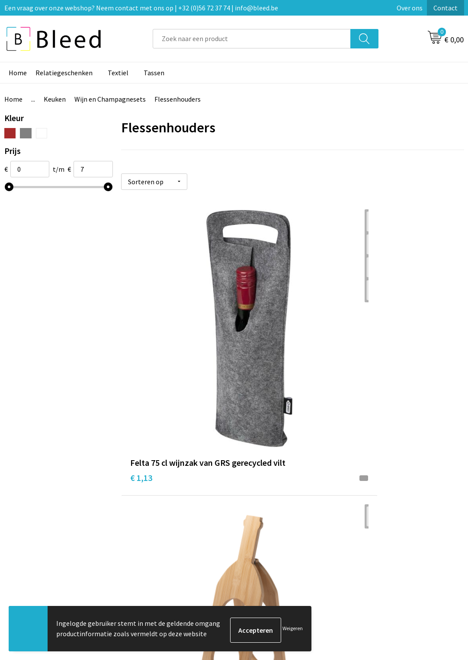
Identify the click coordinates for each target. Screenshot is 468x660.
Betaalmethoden (270, 526)
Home (18, 72)
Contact (445, 7)
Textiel (118, 72)
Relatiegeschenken (64, 72)
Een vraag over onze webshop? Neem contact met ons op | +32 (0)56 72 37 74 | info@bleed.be (141, 7)
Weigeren (292, 630)
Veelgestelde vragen (161, 513)
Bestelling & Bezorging (279, 513)
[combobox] (252, 38)
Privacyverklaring (384, 526)
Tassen (154, 72)
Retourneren (264, 539)
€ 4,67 (255, 332)
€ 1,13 (141, 345)
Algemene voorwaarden (394, 499)
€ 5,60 (370, 332)
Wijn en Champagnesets (110, 99)
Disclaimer (374, 539)
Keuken (55, 99)
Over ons (410, 7)
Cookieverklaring (384, 513)
